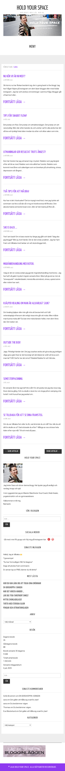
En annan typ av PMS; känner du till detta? (20, 570)
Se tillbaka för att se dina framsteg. (23, 415)
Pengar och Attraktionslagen (15, 607)
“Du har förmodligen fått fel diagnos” (18, 562)
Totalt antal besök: (10, 658)
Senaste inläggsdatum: (12, 665)
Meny (32, 46)
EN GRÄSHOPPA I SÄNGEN (12, 587)
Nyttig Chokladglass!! (12, 599)
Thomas (6, 707)
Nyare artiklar (53, 451)
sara (15, 67)
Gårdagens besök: (10, 644)
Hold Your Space (32, 8)
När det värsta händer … (13, 591)
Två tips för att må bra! (16, 191)
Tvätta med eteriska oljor (14, 603)
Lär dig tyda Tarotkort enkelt (15, 595)
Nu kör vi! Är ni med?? (14, 76)
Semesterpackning (13, 378)
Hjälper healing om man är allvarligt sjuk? (26, 303)
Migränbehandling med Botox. (18, 263)
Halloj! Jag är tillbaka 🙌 (12, 554)
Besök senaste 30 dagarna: (14, 651)
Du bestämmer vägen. (19, 704)
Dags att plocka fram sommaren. (16, 566)
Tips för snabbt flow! (15, 115)
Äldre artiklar (11, 451)
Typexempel (8, 558)
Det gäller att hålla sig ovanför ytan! (24, 700)
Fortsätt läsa (14, 101)
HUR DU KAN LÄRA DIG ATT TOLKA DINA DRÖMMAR (22, 583)
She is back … (10, 227)
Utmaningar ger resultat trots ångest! (24, 152)
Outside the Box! (11, 342)
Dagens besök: (9, 637)
